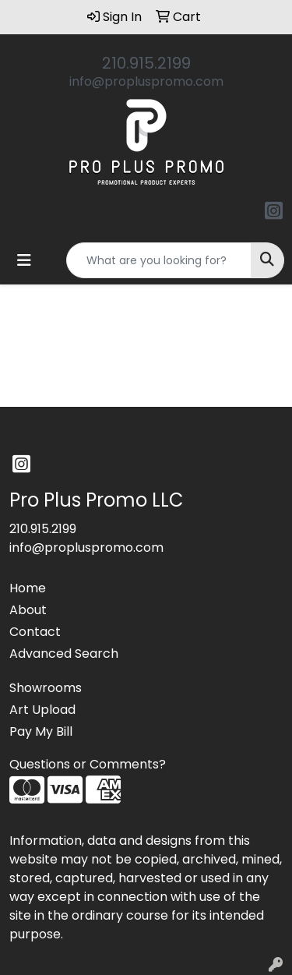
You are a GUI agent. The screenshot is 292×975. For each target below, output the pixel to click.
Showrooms (45, 688)
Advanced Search (63, 653)
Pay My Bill (40, 731)
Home (27, 588)
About (28, 610)
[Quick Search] (159, 260)
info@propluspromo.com (146, 81)
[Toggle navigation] (24, 260)
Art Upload (42, 710)
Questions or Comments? (87, 764)
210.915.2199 (146, 63)
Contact (35, 632)
